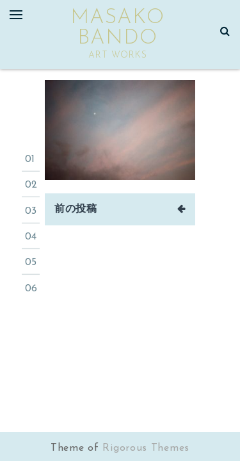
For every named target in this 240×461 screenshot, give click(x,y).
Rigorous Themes (145, 448)
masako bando (117, 28)
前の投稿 (75, 209)
